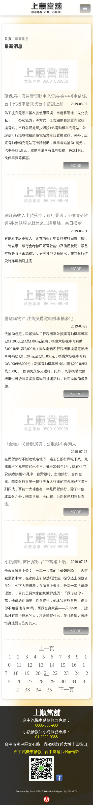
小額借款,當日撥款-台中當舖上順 (35, 561)
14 (52, 665)
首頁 (7, 39)
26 (19, 681)
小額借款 (71, 752)
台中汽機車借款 (28, 752)
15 (62, 665)
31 (74, 681)
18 (15, 673)
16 (74, 665)
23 (66, 673)
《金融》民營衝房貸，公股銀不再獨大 (40, 444)
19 (27, 673)
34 (38, 690)
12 (29, 665)
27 (29, 681)
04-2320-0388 (46, 737)
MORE (76, 165)
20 (37, 673)
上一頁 (46, 648)
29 (52, 681)
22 (55, 673)
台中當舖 (53, 752)
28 (41, 681)
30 (63, 681)
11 (18, 665)
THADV (72, 791)
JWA (32, 791)
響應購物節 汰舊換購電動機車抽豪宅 (38, 318)
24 (77, 673)
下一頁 (66, 690)
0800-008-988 (46, 725)
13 (40, 665)
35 (49, 690)
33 (27, 690)
